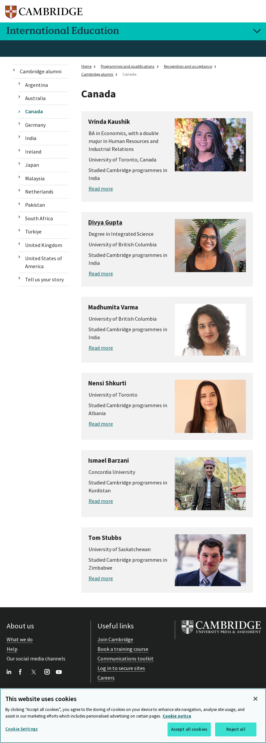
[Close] (255, 699)
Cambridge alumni (40, 71)
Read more (101, 188)
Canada (34, 111)
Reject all (235, 730)
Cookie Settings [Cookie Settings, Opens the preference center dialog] (21, 729)
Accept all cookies (189, 730)
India (30, 138)
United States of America (43, 262)
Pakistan (35, 204)
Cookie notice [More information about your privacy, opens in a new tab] (177, 717)
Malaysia (35, 178)
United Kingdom (43, 245)
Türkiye (33, 231)
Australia (35, 98)
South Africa (39, 218)
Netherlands (39, 191)
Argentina (36, 85)
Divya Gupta (105, 222)
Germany (35, 125)
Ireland (33, 151)
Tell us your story (44, 279)
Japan (32, 164)
